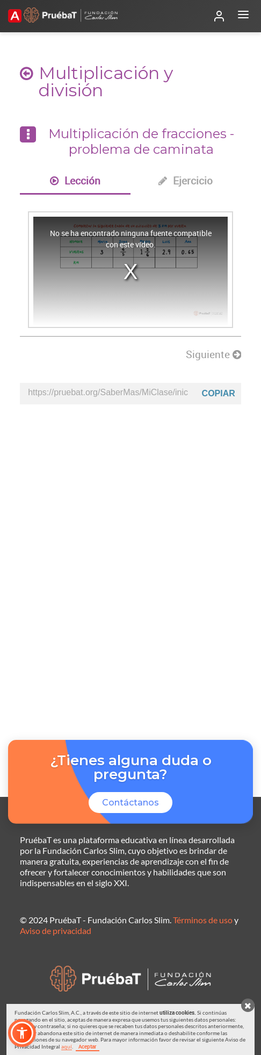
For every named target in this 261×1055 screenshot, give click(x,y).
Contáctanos (130, 802)
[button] (22, 1033)
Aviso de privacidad (55, 930)
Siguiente (213, 354)
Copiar (218, 393)
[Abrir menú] (243, 16)
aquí (66, 1046)
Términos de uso (203, 920)
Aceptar (87, 1046)
